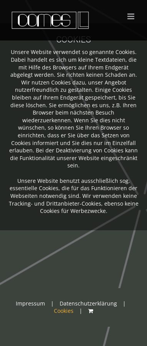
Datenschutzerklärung (88, 303)
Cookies (64, 310)
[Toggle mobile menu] (131, 16)
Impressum (30, 303)
